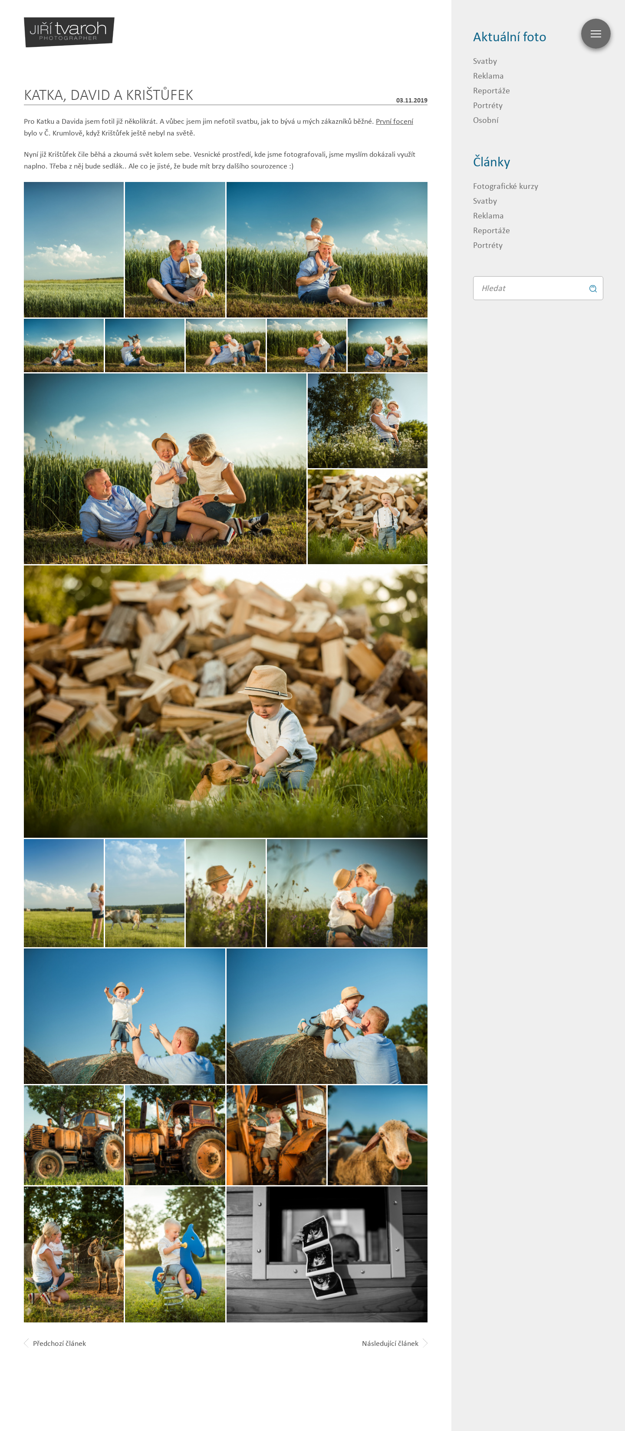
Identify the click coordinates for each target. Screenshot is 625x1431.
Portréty (488, 105)
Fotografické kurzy (505, 186)
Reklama (488, 75)
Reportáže (491, 90)
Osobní (486, 120)
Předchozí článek (55, 1343)
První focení (394, 121)
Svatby (485, 60)
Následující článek (395, 1343)
